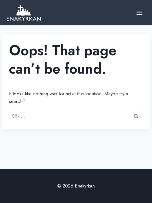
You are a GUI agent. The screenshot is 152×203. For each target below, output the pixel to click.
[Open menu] (139, 13)
